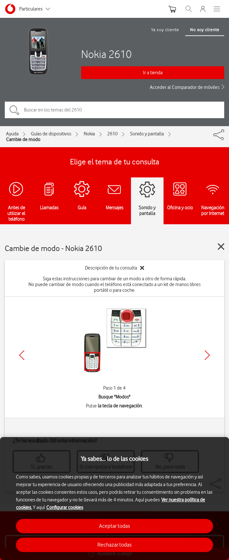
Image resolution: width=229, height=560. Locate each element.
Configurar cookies (64, 507)
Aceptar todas (114, 526)
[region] (114, 498)
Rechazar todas (114, 545)
